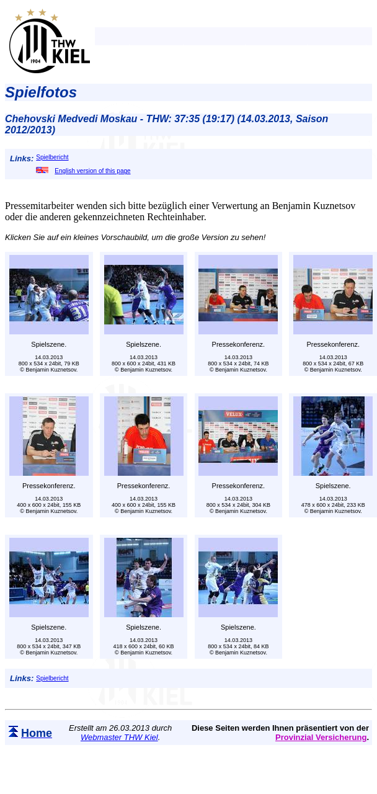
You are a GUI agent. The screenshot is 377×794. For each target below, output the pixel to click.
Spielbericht (52, 157)
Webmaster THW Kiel (119, 737)
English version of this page (83, 170)
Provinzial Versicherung (320, 737)
